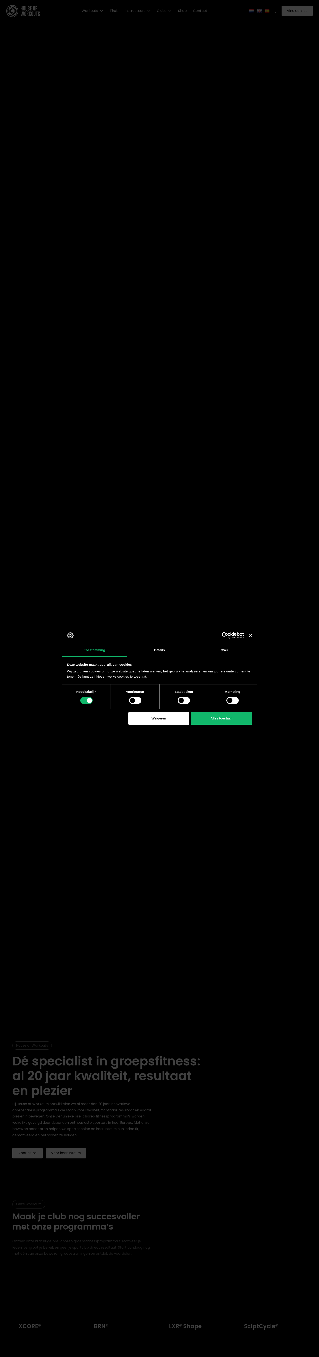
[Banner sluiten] (250, 635)
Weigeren (158, 718)
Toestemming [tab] (94, 650)
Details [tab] (159, 650)
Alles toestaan (222, 718)
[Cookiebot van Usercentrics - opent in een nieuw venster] (225, 635)
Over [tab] (224, 650)
